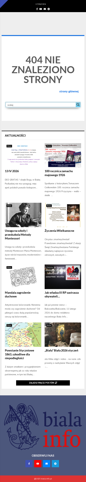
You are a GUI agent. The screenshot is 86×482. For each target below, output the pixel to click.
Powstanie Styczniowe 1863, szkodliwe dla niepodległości (19, 354)
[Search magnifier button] (78, 104)
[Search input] (40, 104)
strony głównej (69, 91)
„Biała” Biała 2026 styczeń (61, 350)
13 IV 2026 (12, 171)
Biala (9, 146)
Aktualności (15, 135)
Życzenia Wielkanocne (59, 230)
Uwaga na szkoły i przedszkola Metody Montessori (18, 234)
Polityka (50, 267)
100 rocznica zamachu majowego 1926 (59, 173)
